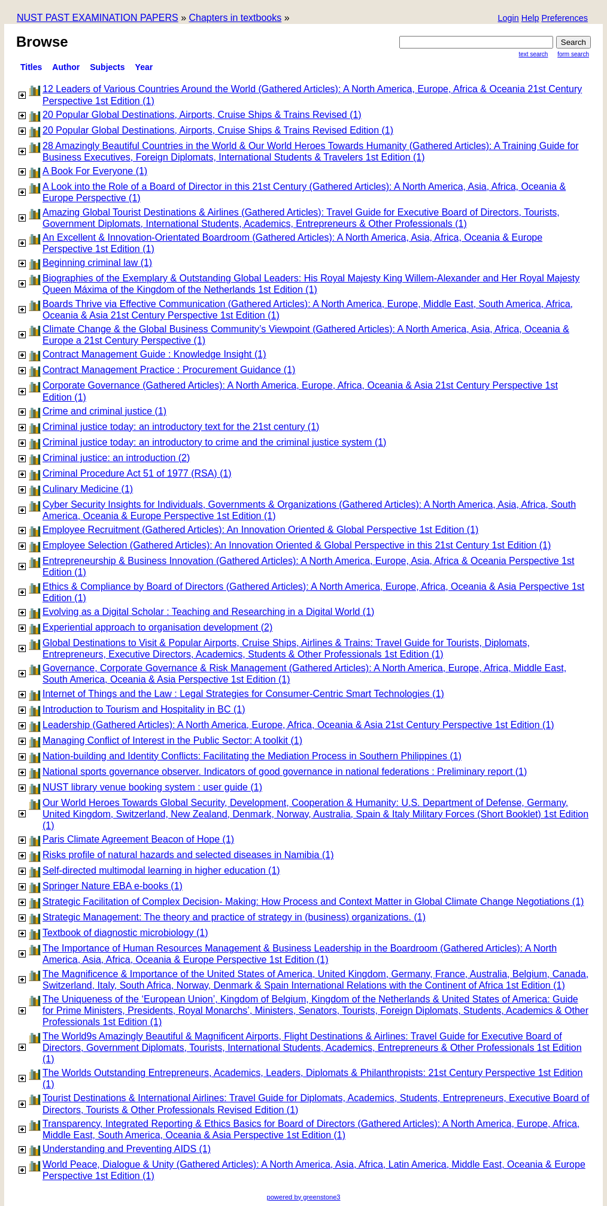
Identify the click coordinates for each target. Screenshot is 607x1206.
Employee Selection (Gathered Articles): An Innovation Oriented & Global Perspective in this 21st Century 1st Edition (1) (297, 545)
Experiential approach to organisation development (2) (157, 627)
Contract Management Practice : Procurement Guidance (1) (169, 370)
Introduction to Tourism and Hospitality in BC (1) (144, 709)
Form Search (573, 54)
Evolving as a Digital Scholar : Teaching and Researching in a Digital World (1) (208, 612)
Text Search (533, 54)
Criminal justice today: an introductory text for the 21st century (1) (181, 427)
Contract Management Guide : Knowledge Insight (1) (154, 354)
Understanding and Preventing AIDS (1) (127, 1149)
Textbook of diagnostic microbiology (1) (125, 933)
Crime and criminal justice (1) (104, 411)
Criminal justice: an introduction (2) (116, 458)
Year (144, 67)
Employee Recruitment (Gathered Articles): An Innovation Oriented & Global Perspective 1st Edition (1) (260, 530)
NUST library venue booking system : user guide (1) (152, 787)
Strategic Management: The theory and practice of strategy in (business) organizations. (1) (234, 917)
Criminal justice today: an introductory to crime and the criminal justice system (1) (214, 442)
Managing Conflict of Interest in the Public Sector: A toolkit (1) (172, 740)
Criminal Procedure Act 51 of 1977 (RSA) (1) (137, 473)
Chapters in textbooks (235, 18)
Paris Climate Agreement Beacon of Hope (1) (138, 839)
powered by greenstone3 (303, 1197)
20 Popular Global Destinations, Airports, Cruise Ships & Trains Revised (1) (202, 115)
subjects (107, 67)
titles (31, 67)
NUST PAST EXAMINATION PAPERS (97, 18)
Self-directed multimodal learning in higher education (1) (161, 870)
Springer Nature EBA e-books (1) (113, 886)
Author (66, 67)
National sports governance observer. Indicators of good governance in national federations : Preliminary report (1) (285, 771)
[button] (564, 19)
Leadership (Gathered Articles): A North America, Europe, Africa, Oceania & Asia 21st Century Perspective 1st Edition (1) (298, 725)
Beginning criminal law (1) (97, 262)
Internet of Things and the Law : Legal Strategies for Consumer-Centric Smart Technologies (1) (243, 694)
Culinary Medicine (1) (88, 489)
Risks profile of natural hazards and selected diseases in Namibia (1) (188, 855)
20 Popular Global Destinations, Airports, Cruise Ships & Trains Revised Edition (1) (218, 130)
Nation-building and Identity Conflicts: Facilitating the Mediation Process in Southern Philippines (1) (252, 756)
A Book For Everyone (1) (95, 171)
